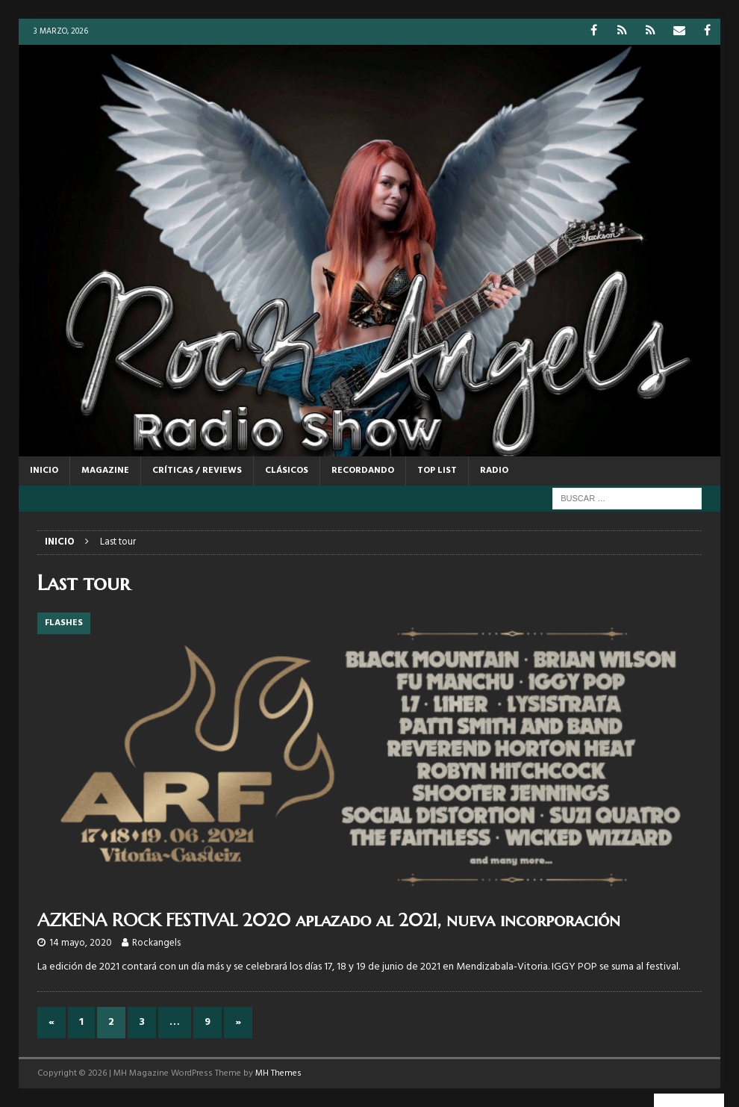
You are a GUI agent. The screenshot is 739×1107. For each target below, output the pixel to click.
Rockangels (156, 943)
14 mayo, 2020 (80, 943)
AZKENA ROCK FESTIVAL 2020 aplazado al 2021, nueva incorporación (328, 920)
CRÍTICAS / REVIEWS (197, 470)
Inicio (44, 470)
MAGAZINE (105, 470)
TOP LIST (437, 470)
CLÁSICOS (286, 470)
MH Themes (278, 1073)
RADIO (494, 470)
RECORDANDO (362, 470)
